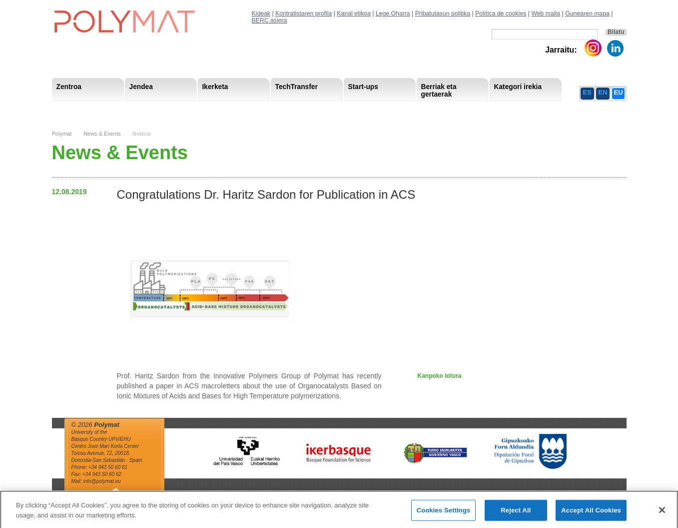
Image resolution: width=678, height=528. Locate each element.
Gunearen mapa (587, 13)
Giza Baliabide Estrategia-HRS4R (405, 110)
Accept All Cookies (591, 513)
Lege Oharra (393, 13)
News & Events (102, 134)
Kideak (261, 13)
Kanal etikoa (354, 13)
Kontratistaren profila (303, 13)
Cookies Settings (444, 513)
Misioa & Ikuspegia (85, 110)
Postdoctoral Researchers (204, 110)
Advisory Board (214, 110)
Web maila (545, 13)
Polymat (62, 134)
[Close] (662, 513)
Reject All (516, 513)
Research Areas (80, 110)
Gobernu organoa (153, 110)
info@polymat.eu (101, 481)
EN (603, 92)
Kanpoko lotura (440, 375)
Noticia (141, 134)
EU (618, 92)
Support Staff (133, 110)
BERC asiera (269, 20)
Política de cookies (500, 13)
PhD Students (277, 110)
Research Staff (79, 110)
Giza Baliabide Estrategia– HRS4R (364, 110)
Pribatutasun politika (442, 13)
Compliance (324, 110)
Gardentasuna (272, 110)
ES (587, 92)
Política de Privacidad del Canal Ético (525, 110)
